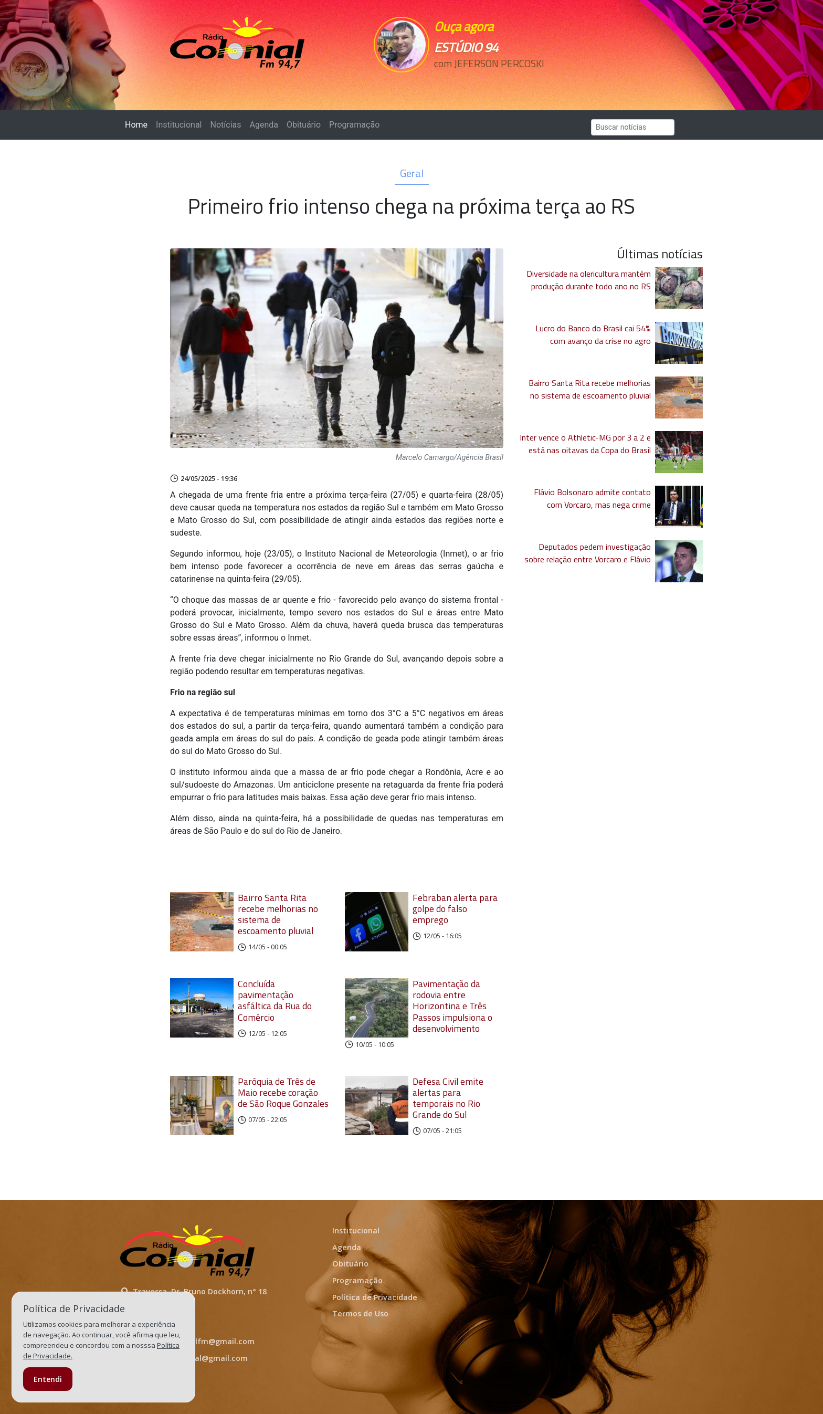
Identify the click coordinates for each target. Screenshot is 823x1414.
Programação (354, 125)
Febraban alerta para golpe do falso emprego (455, 909)
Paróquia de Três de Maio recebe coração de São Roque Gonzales (283, 1092)
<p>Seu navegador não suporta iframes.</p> (484, 82)
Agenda (263, 125)
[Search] (632, 127)
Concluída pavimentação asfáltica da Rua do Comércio (275, 1000)
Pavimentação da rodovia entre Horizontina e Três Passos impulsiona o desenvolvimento (452, 1006)
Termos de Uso (360, 1313)
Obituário (304, 125)
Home (138, 124)
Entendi (48, 1379)
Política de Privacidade (374, 1297)
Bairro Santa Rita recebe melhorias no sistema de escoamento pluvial (278, 914)
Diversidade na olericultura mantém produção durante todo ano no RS (588, 279)
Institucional (179, 125)
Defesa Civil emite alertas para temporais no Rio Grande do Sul (448, 1098)
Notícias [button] (225, 125)
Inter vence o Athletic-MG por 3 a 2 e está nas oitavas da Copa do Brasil (585, 443)
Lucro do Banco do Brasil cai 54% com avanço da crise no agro (593, 334)
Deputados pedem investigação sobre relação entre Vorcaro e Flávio (587, 552)
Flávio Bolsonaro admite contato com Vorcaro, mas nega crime (592, 498)
